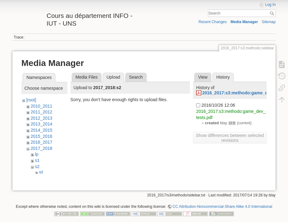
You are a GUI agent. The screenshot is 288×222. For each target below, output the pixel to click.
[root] (31, 99)
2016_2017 (41, 142)
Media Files (86, 77)
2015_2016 (41, 136)
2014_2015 (41, 130)
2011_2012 (41, 111)
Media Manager (244, 22)
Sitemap (269, 22)
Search (273, 13)
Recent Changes (213, 22)
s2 (37, 166)
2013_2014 (41, 123)
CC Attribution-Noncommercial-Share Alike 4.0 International (222, 201)
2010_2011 (41, 106)
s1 (37, 160)
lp (36, 154)
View (202, 77)
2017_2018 (41, 148)
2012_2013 (41, 118)
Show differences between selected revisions (230, 138)
